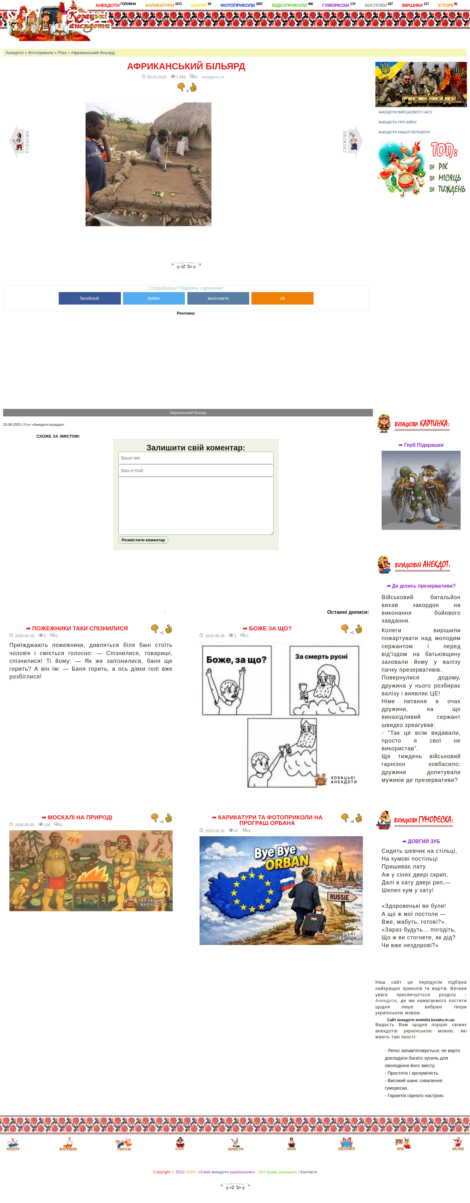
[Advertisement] (256, 28)
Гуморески (338, 4)
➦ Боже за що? (267, 638)
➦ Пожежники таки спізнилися (77, 638)
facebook (89, 298)
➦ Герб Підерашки (420, 445)
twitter (154, 298)
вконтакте (218, 298)
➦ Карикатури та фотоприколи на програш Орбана (267, 830)
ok (282, 298)
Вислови (378, 4)
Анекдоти (115, 4)
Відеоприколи (292, 4)
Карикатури (163, 4)
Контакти (308, 1172)
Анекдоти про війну (397, 122)
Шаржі (201, 4)
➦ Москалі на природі (77, 827)
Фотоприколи (241, 4)
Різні (62, 52)
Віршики (415, 4)
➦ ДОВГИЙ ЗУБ (421, 841)
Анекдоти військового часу (405, 112)
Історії (448, 4)
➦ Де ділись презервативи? (421, 586)
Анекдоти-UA (213, 77)
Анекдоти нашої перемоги (404, 132)
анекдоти (220, 1172)
